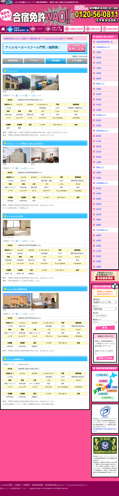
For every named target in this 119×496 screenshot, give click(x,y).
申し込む (76, 48)
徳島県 (98, 219)
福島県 (98, 78)
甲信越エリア (101, 115)
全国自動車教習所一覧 (104, 42)
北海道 (98, 52)
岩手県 (98, 63)
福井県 (98, 146)
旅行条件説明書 (37, 485)
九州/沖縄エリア (102, 230)
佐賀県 (98, 240)
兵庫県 (98, 178)
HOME (3, 29)
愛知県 (98, 157)
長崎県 (98, 246)
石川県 (98, 141)
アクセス (34, 61)
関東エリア (100, 83)
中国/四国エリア (102, 183)
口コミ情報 (77, 61)
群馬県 (98, 99)
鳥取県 (98, 204)
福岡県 (98, 235)
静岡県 (98, 136)
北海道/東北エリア (103, 47)
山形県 (98, 68)
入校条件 (18, 485)
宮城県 (98, 73)
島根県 (98, 199)
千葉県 (98, 110)
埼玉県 (98, 104)
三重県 (98, 162)
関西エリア (100, 167)
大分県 (98, 251)
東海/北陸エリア (102, 131)
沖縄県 (98, 267)
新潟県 (98, 120)
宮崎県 (98, 261)
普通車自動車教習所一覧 (18, 29)
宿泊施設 (55, 61)
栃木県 (98, 94)
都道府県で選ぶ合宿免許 (105, 37)
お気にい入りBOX (74, 29)
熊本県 (98, 256)
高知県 (98, 214)
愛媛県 (98, 225)
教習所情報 (13, 61)
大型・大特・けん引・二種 (54, 29)
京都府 (98, 172)
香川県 (98, 209)
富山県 (98, 151)
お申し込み (93, 29)
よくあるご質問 (6, 485)
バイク (37, 29)
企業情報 (26, 485)
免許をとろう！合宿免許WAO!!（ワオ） (13, 488)
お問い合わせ (110, 29)
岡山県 (98, 188)
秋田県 (98, 57)
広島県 (98, 193)
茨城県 (98, 89)
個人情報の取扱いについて (54, 485)
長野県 (98, 125)
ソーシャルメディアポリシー (76, 485)
